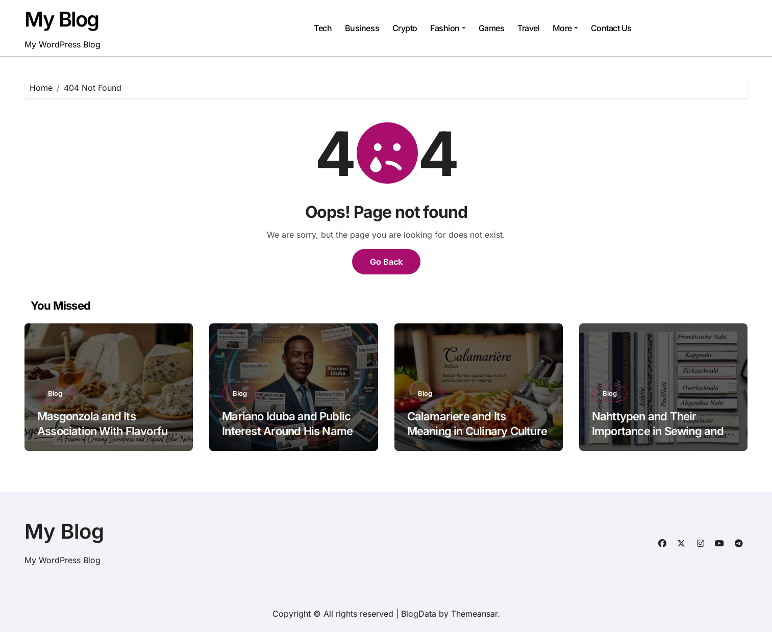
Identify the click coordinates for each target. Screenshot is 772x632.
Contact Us (611, 28)
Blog (55, 393)
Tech (323, 28)
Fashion (448, 28)
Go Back (386, 262)
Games (492, 28)
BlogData (418, 614)
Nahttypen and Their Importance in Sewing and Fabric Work (658, 431)
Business (362, 28)
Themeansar (474, 614)
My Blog (61, 19)
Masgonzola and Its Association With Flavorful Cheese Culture (103, 431)
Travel (528, 28)
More (565, 28)
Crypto (404, 28)
